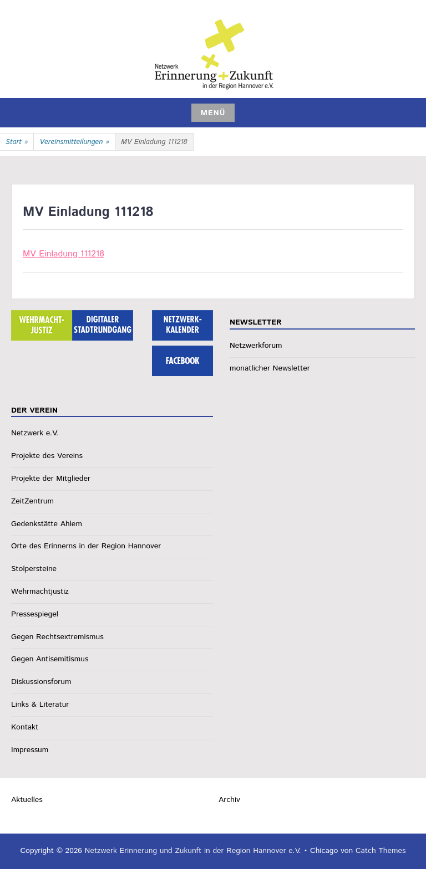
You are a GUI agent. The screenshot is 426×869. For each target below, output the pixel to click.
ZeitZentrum (32, 501)
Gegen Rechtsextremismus (57, 636)
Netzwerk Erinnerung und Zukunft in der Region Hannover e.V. (193, 850)
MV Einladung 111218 (63, 254)
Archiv (229, 799)
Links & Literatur (40, 704)
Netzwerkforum (256, 345)
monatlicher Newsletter (270, 368)
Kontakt (24, 727)
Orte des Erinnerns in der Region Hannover (86, 546)
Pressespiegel (34, 614)
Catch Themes (381, 850)
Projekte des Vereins (47, 455)
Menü (212, 113)
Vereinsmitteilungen (74, 142)
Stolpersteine (34, 568)
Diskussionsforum (41, 681)
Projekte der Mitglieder (50, 478)
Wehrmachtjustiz (40, 591)
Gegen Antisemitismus (49, 659)
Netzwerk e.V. (34, 433)
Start (17, 142)
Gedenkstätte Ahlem (46, 523)
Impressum (29, 749)
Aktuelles (27, 799)
